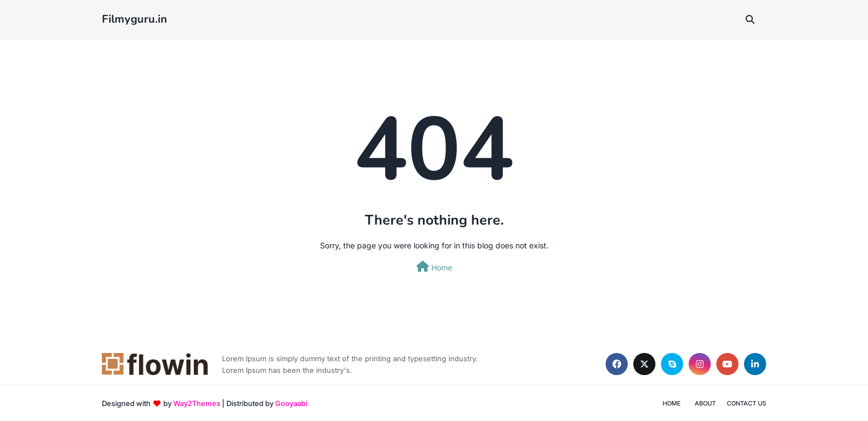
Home (434, 266)
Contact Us (746, 403)
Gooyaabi (291, 403)
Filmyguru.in (134, 19)
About (705, 403)
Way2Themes (196, 403)
